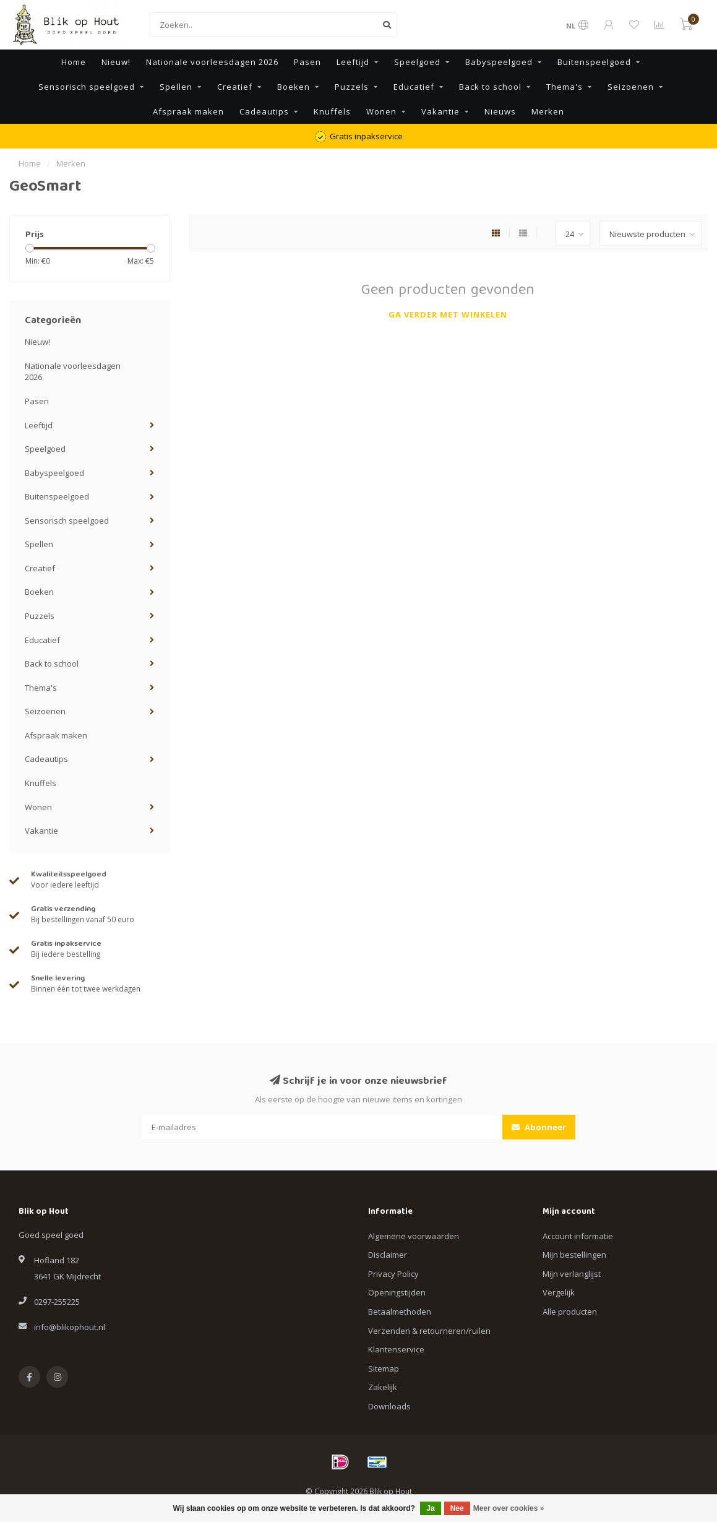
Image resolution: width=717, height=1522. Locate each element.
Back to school (490, 86)
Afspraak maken (188, 111)
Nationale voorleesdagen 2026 (212, 61)
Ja (430, 1508)
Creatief (234, 86)
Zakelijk (382, 1387)
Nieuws (500, 111)
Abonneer (539, 1127)
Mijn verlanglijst (572, 1273)
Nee (457, 1508)
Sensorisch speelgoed (86, 86)
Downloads (389, 1406)
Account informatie (578, 1236)
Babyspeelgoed (499, 61)
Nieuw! (116, 61)
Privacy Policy (393, 1273)
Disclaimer (387, 1254)
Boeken (293, 86)
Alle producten (570, 1311)
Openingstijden (397, 1292)
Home (73, 61)
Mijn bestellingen (574, 1254)
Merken (547, 111)
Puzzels (352, 86)
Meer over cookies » (508, 1508)
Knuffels (332, 111)
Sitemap (383, 1368)
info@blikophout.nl (69, 1327)
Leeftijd (353, 61)
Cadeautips (264, 111)
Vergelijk (559, 1292)
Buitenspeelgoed (594, 61)
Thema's (564, 86)
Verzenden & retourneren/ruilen (429, 1330)
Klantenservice (396, 1349)
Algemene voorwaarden (413, 1236)
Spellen (176, 86)
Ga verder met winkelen (448, 314)
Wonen (381, 111)
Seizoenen (631, 86)
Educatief (413, 86)
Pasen (307, 61)
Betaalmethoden (399, 1311)
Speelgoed (417, 61)
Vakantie (440, 111)
